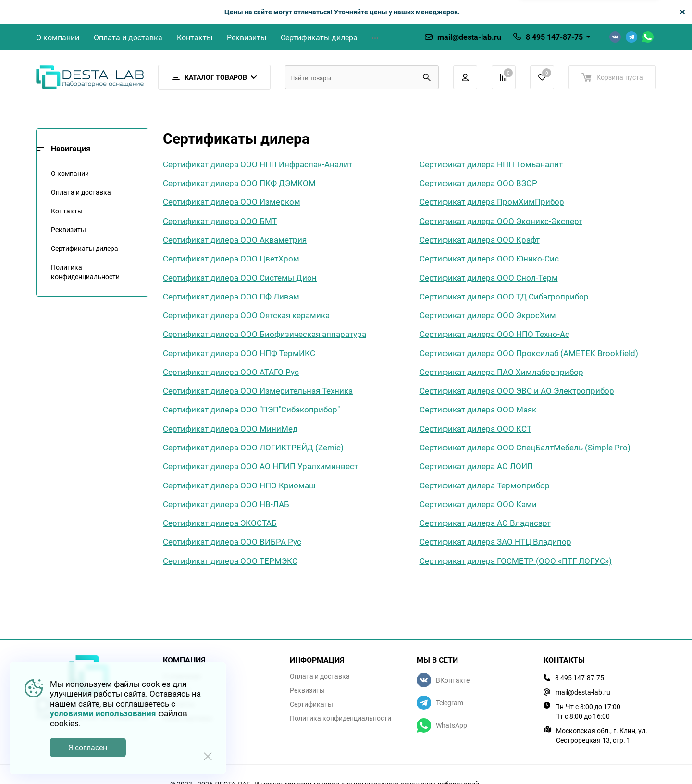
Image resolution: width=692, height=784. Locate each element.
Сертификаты (311, 704)
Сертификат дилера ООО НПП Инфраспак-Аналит (257, 164)
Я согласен (87, 747)
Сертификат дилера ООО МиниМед (230, 428)
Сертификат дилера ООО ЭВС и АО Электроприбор (517, 390)
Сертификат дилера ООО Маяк (478, 409)
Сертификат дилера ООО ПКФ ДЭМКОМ (239, 182)
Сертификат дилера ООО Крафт (480, 239)
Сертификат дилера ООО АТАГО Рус (231, 371)
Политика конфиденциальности (85, 271)
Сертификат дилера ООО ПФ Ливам (231, 296)
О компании (57, 37)
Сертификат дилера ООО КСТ (475, 428)
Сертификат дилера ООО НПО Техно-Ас (494, 333)
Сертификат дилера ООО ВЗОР (478, 182)
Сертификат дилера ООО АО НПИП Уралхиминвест (260, 466)
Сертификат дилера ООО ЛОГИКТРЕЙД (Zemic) (253, 447)
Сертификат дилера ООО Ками (478, 504)
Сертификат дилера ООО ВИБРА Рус (232, 541)
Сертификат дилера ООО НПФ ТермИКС (239, 353)
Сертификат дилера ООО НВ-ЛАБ (226, 504)
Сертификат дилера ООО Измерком (231, 201)
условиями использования (103, 713)
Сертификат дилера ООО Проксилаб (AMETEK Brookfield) (529, 353)
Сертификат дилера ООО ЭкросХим (488, 315)
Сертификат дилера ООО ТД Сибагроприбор (504, 296)
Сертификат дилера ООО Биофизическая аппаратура (264, 333)
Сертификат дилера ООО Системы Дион (240, 277)
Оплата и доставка (128, 37)
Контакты (194, 37)
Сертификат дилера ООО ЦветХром (231, 258)
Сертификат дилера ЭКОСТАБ (220, 522)
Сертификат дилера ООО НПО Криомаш (239, 485)
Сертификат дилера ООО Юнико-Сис (489, 258)
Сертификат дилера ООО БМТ (220, 220)
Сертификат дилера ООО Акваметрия (235, 239)
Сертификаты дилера (319, 37)
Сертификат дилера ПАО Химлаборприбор (501, 371)
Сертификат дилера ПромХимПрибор (492, 201)
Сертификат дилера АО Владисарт (485, 522)
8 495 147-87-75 (554, 37)
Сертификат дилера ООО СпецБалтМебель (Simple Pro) (525, 447)
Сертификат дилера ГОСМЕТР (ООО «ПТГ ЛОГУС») (516, 560)
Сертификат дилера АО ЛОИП (476, 466)
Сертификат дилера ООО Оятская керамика (246, 315)
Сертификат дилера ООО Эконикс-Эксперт (501, 220)
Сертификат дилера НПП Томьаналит (491, 164)
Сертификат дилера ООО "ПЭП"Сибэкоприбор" (251, 409)
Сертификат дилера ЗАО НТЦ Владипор (495, 541)
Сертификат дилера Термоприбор (485, 485)
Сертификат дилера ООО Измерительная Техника (258, 390)
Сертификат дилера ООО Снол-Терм (489, 277)
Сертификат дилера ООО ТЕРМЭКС (230, 560)
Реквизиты (246, 37)
